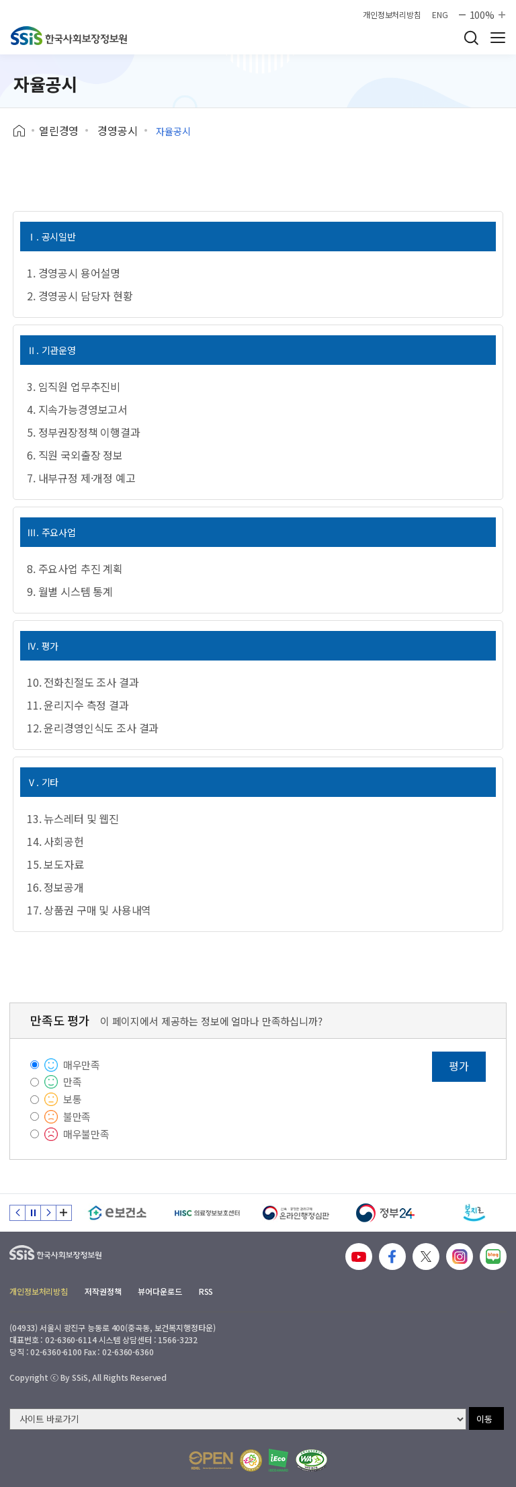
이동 (484, 1418)
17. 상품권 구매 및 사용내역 (89, 910)
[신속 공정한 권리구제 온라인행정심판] (296, 1212)
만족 (72, 1081)
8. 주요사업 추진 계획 (75, 568)
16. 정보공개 (55, 887)
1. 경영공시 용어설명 (73, 273)
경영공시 (117, 130)
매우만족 (81, 1065)
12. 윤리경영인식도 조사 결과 (93, 728)
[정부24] (385, 1212)
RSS (206, 1291)
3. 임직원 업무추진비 (73, 386)
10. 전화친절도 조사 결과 (83, 682)
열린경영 (59, 130)
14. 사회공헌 (55, 841)
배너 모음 (64, 1213)
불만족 (77, 1116)
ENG (440, 15)
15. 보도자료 (55, 864)
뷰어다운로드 (159, 1291)
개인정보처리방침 (392, 15)
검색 (471, 37)
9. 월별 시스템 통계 (70, 591)
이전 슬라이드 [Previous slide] (17, 1213)
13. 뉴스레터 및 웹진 (73, 818)
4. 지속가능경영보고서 (77, 409)
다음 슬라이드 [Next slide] (48, 1213)
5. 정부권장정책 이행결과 (83, 432)
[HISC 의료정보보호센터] (206, 1212)
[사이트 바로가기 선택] (237, 1419)
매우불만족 (86, 1134)
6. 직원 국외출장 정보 (75, 455)
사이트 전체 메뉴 (497, 37)
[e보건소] (117, 1212)
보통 (72, 1099)
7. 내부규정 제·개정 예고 (81, 478)
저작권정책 (103, 1291)
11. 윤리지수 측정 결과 (78, 705)
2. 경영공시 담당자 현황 (80, 296)
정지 (33, 1213)
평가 (459, 1066)
